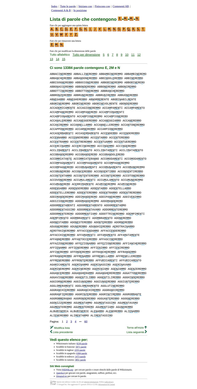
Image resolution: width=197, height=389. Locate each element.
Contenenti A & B (61, 10)
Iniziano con (85, 6)
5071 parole (81, 347)
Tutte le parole (68, 6)
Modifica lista (60, 327)
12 (139, 54)
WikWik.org (67, 370)
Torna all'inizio (137, 327)
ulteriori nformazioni (91, 382)
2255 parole (80, 350)
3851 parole (80, 360)
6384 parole (81, 353)
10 (126, 54)
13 (51, 59)
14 (57, 59)
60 (85, 321)
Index (54, 6)
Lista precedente (61, 332)
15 (63, 59)
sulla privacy (109, 382)
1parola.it (60, 373)
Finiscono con (102, 6)
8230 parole (81, 343)
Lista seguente (137, 332)
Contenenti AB (121, 6)
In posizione (80, 10)
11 (132, 54)
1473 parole (80, 356)
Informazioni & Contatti (106, 384)
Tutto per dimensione (86, 54)
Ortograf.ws (61, 376)
